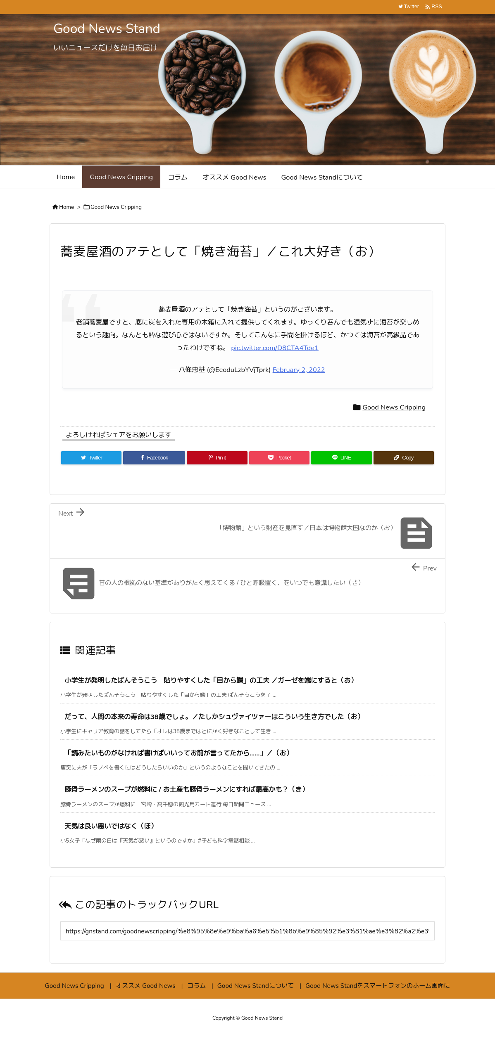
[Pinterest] (217, 457)
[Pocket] (279, 457)
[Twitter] (91, 457)
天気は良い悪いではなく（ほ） (110, 826)
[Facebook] (154, 457)
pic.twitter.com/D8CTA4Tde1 (275, 348)
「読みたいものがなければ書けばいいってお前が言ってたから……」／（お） (178, 753)
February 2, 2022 (299, 369)
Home (66, 207)
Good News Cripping (116, 207)
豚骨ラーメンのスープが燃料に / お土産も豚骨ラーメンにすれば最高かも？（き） (186, 789)
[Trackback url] (247, 930)
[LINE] (341, 457)
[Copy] (404, 457)
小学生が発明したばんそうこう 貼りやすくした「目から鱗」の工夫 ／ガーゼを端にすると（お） (210, 680)
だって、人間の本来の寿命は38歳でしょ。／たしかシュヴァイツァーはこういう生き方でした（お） (214, 717)
